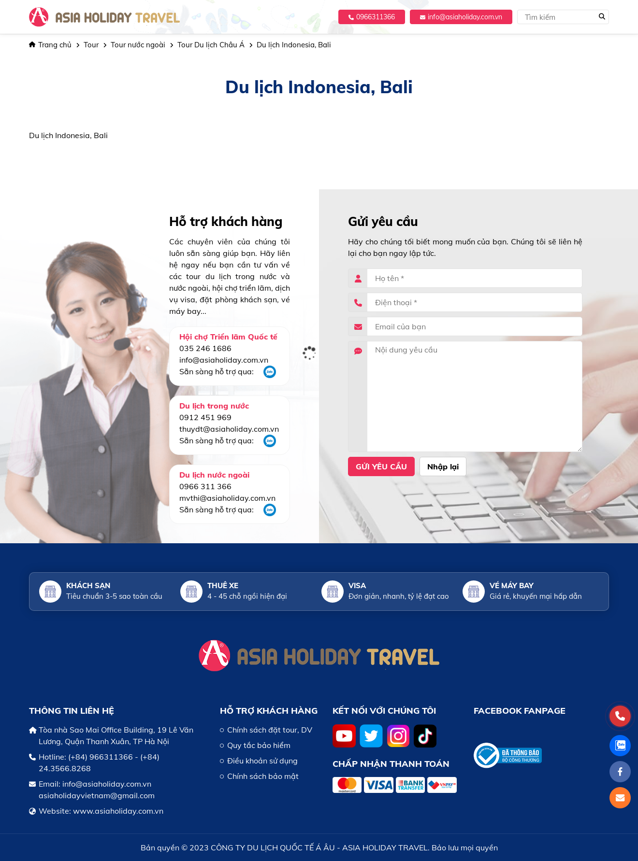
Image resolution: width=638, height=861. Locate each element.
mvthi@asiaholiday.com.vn (227, 498)
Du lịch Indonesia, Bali (294, 44)
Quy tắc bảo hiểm (258, 745)
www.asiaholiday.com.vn (118, 811)
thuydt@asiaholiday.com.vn (229, 429)
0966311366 (371, 17)
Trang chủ (50, 44)
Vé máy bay (512, 585)
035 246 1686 (205, 348)
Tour (91, 44)
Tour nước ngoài (138, 44)
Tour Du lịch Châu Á (211, 44)
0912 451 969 (205, 417)
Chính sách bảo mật (263, 776)
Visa (357, 585)
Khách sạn (88, 585)
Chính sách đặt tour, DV (269, 729)
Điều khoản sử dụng (262, 760)
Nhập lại (443, 466)
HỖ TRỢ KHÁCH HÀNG (269, 710)
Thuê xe (222, 585)
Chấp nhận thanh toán (391, 763)
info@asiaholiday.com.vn (461, 17)
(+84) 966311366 (100, 757)
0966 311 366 (205, 486)
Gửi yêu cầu (381, 466)
